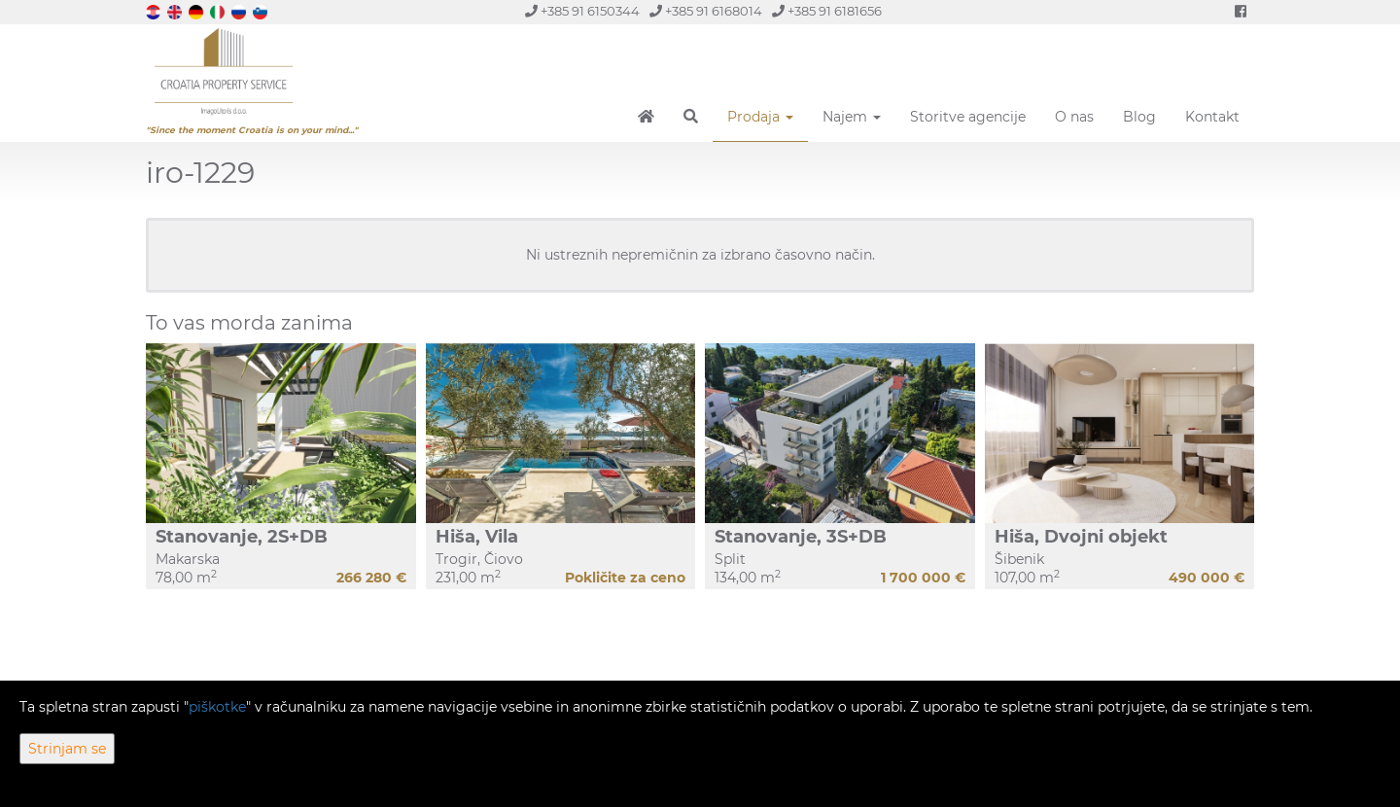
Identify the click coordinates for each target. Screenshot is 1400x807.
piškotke (217, 707)
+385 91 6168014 (705, 11)
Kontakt (1212, 116)
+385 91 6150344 (582, 11)
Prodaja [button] (760, 116)
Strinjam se (67, 748)
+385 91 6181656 (827, 11)
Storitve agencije (968, 116)
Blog (1139, 116)
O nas (1074, 116)
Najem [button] (851, 116)
